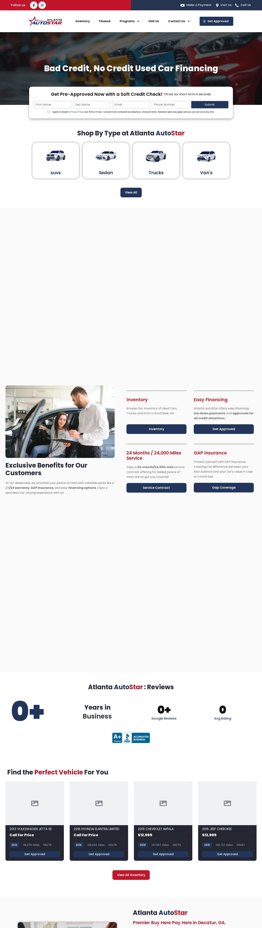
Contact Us (176, 21)
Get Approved (34, 854)
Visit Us (153, 21)
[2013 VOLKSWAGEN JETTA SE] (34, 821)
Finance (105, 21)
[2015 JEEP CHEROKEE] (227, 821)
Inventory (83, 21)
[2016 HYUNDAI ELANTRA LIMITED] (99, 821)
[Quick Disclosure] (49, 112)
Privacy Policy (77, 112)
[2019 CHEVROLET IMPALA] (163, 821)
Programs (127, 21)
